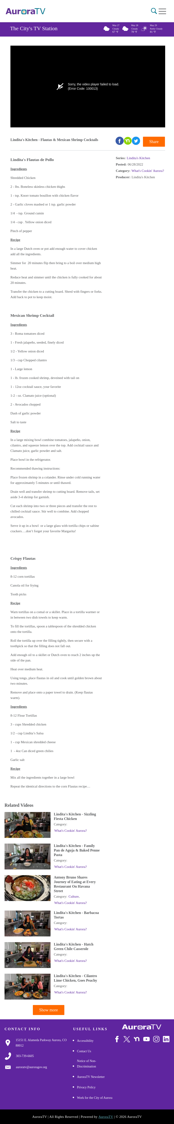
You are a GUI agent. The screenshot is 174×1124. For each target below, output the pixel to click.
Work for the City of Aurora (94, 1097)
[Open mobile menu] (162, 11)
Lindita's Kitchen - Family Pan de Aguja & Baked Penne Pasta (77, 850)
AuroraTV (105, 1117)
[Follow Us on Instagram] (156, 1039)
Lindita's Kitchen (138, 158)
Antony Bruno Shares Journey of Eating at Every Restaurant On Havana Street (75, 884)
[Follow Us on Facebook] (117, 1039)
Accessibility (85, 1040)
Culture (73, 896)
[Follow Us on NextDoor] (136, 1039)
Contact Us (84, 1051)
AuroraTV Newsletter (91, 1077)
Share (154, 141)
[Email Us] (31, 1067)
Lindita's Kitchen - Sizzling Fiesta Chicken (75, 816)
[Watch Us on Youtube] (146, 1039)
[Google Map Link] (44, 1042)
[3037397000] (25, 1056)
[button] (153, 11)
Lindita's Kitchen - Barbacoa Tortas (76, 915)
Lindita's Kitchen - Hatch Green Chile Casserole (74, 946)
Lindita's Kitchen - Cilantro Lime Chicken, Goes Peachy (75, 978)
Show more (48, 1010)
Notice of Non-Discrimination (86, 1063)
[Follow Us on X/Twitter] (126, 1039)
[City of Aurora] (141, 1027)
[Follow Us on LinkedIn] (166, 1039)
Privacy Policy (86, 1087)
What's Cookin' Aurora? (147, 171)
